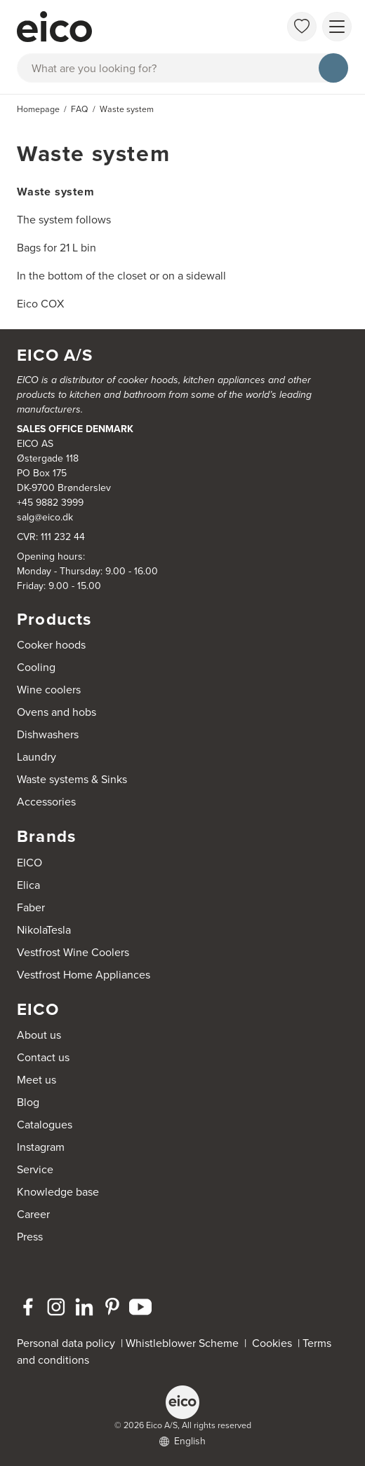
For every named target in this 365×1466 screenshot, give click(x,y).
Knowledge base (58, 1192)
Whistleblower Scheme (182, 1343)
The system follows (64, 220)
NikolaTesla (44, 930)
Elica (28, 885)
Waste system (56, 192)
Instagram (41, 1147)
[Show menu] (337, 26)
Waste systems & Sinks (72, 779)
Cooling (36, 667)
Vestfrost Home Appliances (83, 975)
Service (35, 1169)
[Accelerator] (130, 26)
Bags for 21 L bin (56, 248)
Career (33, 1214)
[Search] (333, 68)
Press (30, 1237)
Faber (31, 907)
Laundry (36, 757)
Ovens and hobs (56, 712)
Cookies (275, 1343)
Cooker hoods (51, 645)
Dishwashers (48, 734)
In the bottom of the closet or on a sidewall (121, 276)
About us (39, 1035)
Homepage (38, 109)
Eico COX (40, 304)
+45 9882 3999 (50, 502)
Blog (28, 1102)
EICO (29, 863)
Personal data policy (66, 1343)
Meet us (36, 1080)
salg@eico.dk (45, 517)
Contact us (43, 1057)
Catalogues (44, 1124)
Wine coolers (49, 690)
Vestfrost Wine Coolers (73, 952)
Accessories (46, 802)
